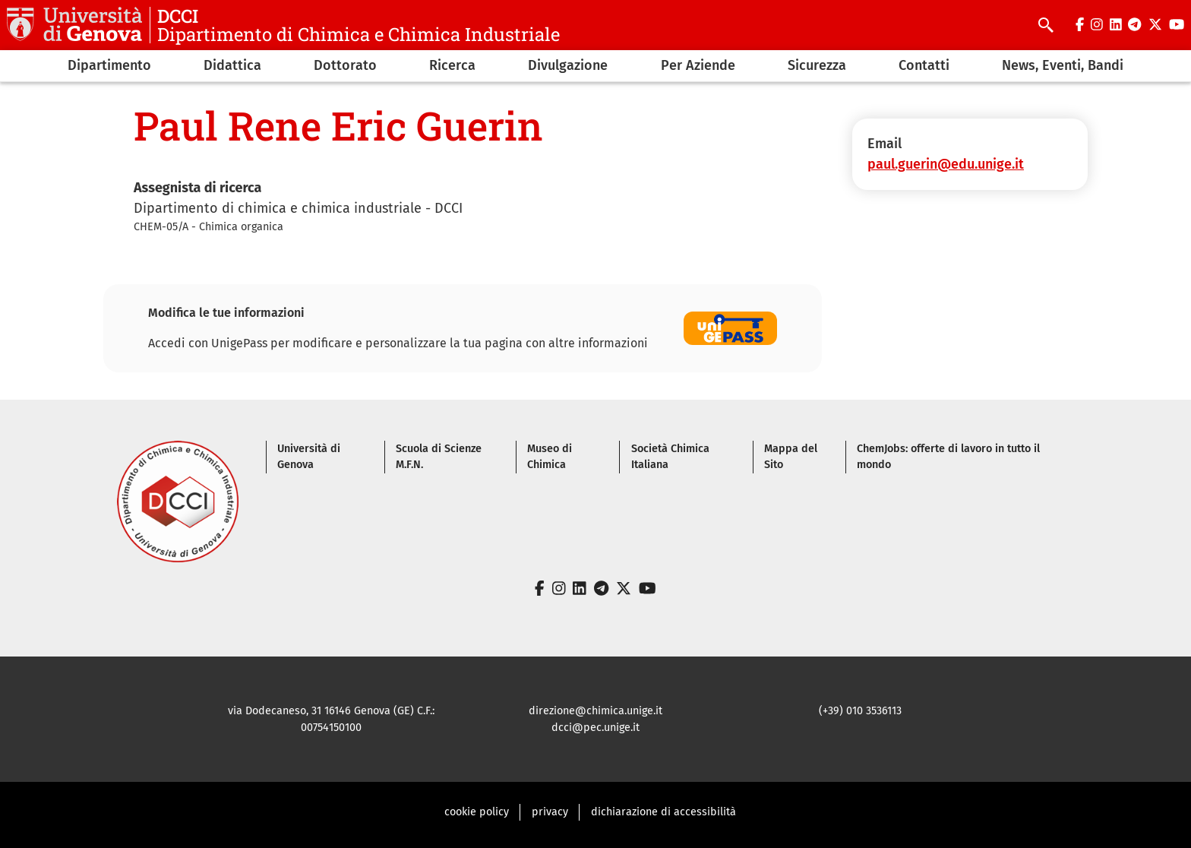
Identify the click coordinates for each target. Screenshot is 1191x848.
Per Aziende (698, 65)
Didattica (232, 65)
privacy (550, 811)
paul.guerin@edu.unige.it (945, 164)
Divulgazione (568, 65)
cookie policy (476, 811)
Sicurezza (817, 65)
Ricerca (452, 65)
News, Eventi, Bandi (1062, 65)
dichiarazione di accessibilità (663, 811)
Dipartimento (109, 65)
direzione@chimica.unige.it (595, 710)
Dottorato (345, 65)
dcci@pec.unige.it (595, 727)
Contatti (924, 65)
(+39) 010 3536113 (860, 710)
